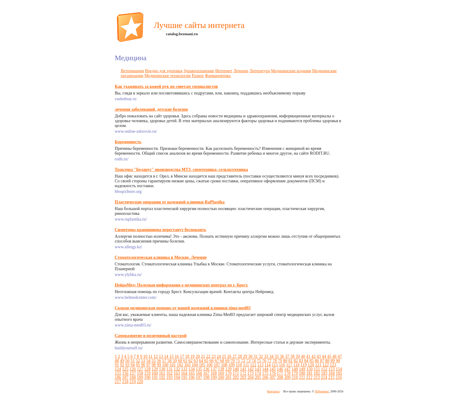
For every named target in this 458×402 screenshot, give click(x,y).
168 (214, 373)
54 (148, 360)
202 (236, 377)
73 (248, 360)
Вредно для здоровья (163, 71)
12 (155, 356)
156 (125, 373)
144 (265, 369)
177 (280, 373)
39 (298, 356)
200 (221, 377)
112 (253, 365)
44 (324, 356)
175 (265, 373)
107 (217, 365)
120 (311, 365)
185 (339, 373)
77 (269, 360)
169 (221, 373)
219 (133, 381)
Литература (259, 71)
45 (329, 356)
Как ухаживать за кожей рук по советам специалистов (166, 86)
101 (173, 365)
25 (224, 356)
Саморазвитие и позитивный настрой (151, 335)
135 (199, 369)
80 (285, 360)
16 (176, 356)
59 (175, 360)
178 (287, 373)
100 (165, 365)
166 (199, 373)
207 (272, 377)
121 (318, 365)
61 (185, 360)
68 (222, 360)
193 (169, 377)
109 (232, 365)
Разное (198, 75)
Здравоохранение (198, 71)
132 (177, 369)
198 (206, 377)
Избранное (322, 391)
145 (272, 369)
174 (258, 373)
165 (192, 373)
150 (309, 369)
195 (184, 377)
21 (203, 356)
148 (295, 369)
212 (309, 377)
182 (317, 373)
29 (245, 356)
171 (236, 373)
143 (258, 369)
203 (243, 377)
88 (327, 360)
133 (184, 369)
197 (199, 377)
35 (277, 356)
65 (206, 360)
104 (195, 365)
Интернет (223, 71)
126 (133, 369)
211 (302, 377)
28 (240, 356)
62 (191, 360)
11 (150, 356)
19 (192, 356)
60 (180, 360)
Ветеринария (132, 71)
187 (125, 377)
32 (261, 356)
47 (340, 356)
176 (272, 373)
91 (117, 365)
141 (243, 369)
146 (280, 369)
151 (317, 369)
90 (338, 360)
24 (219, 356)
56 (159, 360)
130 (162, 369)
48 (117, 360)
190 (147, 377)
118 (296, 365)
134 (192, 369)
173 (250, 373)
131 (169, 369)
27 (234, 356)
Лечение (240, 71)
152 (324, 369)
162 (169, 373)
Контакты (273, 391)
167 (206, 373)
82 (296, 360)
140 (236, 369)
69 (227, 360)
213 (316, 377)
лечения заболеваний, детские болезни (151, 109)
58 (170, 360)
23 (213, 356)
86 (317, 360)
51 (133, 360)
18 (187, 356)
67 (217, 360)
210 (295, 377)
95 (138, 365)
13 (161, 356)
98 (154, 365)
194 (177, 377)
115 (275, 365)
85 (311, 360)
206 (265, 377)
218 (125, 381)
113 (260, 365)
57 (164, 360)
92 (122, 365)
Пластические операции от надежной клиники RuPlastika (170, 202)
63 (196, 360)
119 (303, 365)
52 (138, 360)
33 (266, 356)
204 (250, 377)
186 (118, 377)
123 (333, 365)
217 (118, 381)
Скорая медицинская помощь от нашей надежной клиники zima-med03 (183, 308)
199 (214, 377)
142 (250, 369)
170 (228, 373)
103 (187, 365)
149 (302, 369)
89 (332, 360)
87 (322, 360)
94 (133, 365)
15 (171, 356)
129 (155, 369)
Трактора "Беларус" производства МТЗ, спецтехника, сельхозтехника (181, 169)
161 (162, 373)
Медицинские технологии (167, 75)
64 (201, 360)
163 (177, 373)
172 (243, 373)
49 (122, 360)
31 (256, 356)
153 (331, 369)
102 (180, 365)
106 (209, 365)
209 (287, 377)
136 (206, 369)
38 (292, 356)
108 (224, 365)
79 (280, 360)
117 (289, 365)
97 (148, 365)
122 (325, 365)
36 (282, 356)
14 (166, 356)
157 (133, 373)
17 (182, 356)
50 (127, 360)
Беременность (128, 142)
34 (271, 356)
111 (246, 365)
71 (238, 360)
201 (228, 377)
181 (309, 373)
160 (155, 373)
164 (184, 373)
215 (331, 377)
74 (254, 360)
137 (214, 369)
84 (306, 360)
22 (208, 356)
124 (118, 369)
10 (145, 356)
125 (125, 369)
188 (133, 377)
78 (275, 360)
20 (197, 356)
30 (250, 356)
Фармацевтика (217, 75)
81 (290, 360)
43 (319, 356)
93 (127, 365)
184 (331, 373)
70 (233, 360)
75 (259, 360)
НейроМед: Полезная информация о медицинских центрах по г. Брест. (181, 285)
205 (258, 377)
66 (212, 360)
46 (334, 356)
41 (308, 356)
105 (202, 365)
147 (287, 369)
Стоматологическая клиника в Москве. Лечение (161, 257)
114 (267, 365)
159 (147, 373)
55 (154, 360)
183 (324, 373)
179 (295, 373)
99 (159, 365)
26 (229, 356)
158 (140, 373)
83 (301, 360)
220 (140, 381)
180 (302, 373)
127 (140, 369)
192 (162, 377)
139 (228, 369)
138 (221, 369)
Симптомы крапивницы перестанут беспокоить (160, 229)
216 (339, 377)
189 (140, 377)
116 (282, 365)
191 (155, 377)
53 (143, 360)
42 (313, 356)
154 (339, 369)
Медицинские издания (291, 71)
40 (303, 356)
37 (287, 356)
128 (147, 369)
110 (239, 365)
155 (118, 373)
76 (264, 360)
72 (243, 360)
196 (192, 377)
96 (143, 365)
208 (280, 377)
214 (324, 377)
